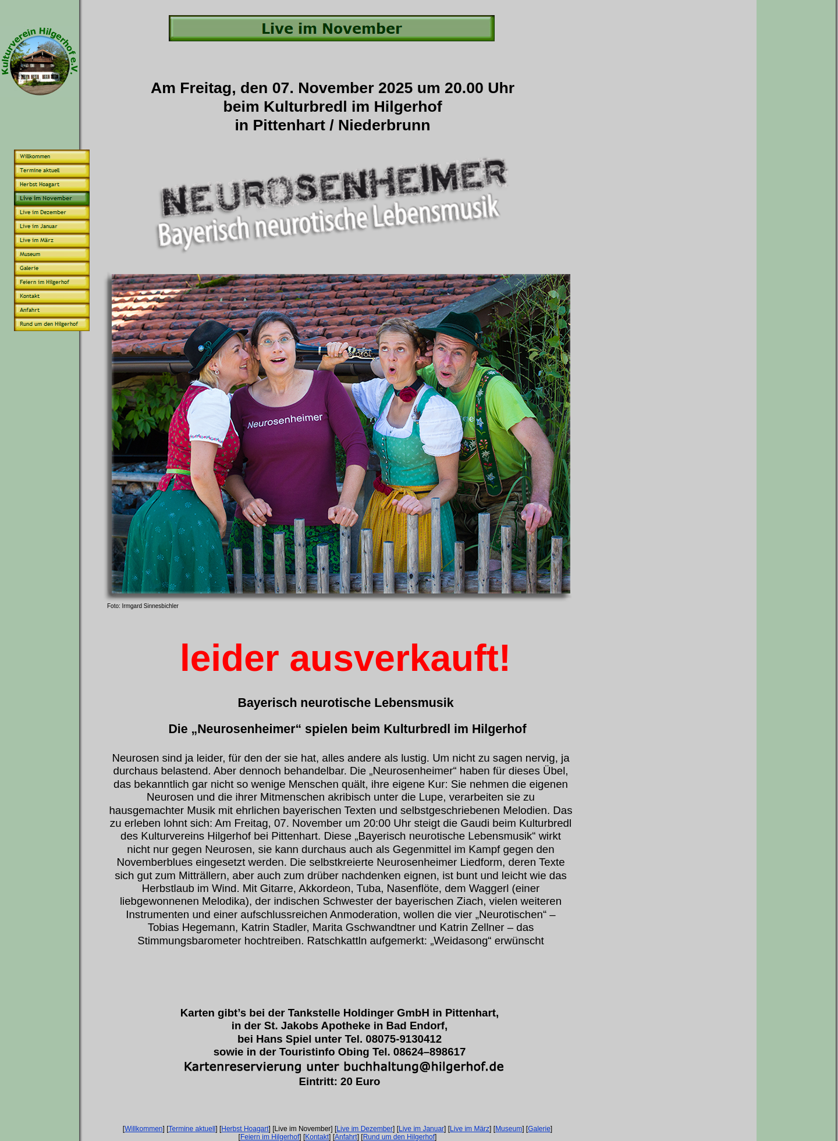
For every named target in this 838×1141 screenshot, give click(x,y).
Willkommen (143, 1129)
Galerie (539, 1129)
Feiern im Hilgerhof (269, 1137)
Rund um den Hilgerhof (399, 1137)
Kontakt (317, 1137)
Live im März (469, 1129)
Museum (508, 1129)
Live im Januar (421, 1129)
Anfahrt (346, 1137)
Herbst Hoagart (244, 1129)
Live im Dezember (364, 1129)
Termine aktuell (192, 1129)
